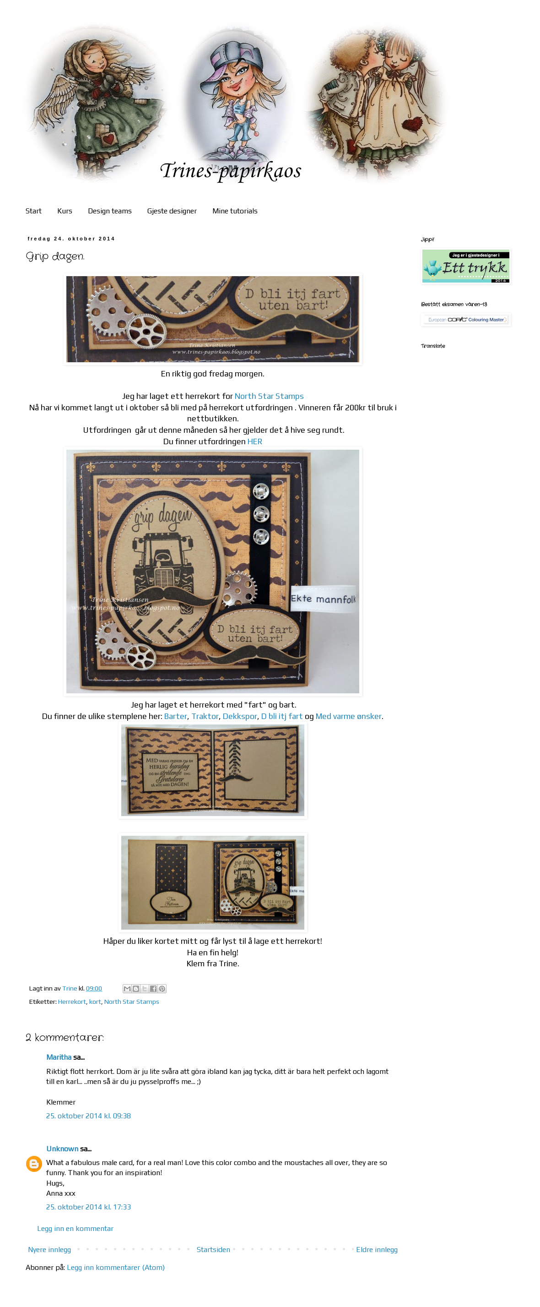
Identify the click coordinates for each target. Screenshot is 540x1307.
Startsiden (213, 1249)
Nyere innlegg (49, 1249)
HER (255, 441)
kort (95, 1001)
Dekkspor (240, 716)
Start (34, 211)
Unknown (62, 1148)
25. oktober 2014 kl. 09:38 (88, 1115)
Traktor (205, 716)
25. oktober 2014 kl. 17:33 (88, 1207)
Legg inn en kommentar (75, 1228)
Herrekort (72, 1001)
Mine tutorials (235, 211)
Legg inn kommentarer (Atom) (116, 1267)
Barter (175, 716)
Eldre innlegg (377, 1249)
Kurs (64, 211)
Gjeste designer (172, 211)
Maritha (58, 1057)
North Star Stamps (269, 396)
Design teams (110, 211)
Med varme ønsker (349, 716)
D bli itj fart (282, 716)
